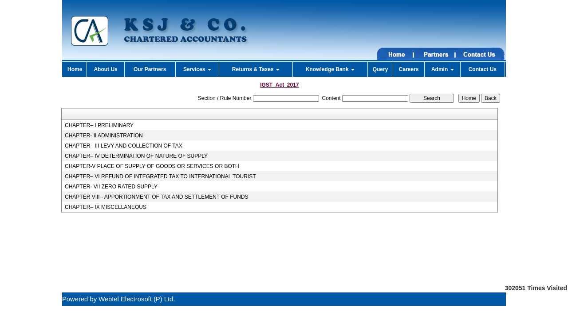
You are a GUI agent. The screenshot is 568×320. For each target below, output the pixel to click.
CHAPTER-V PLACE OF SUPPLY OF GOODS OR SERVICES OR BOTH (152, 166)
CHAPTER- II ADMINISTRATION (104, 135)
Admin (442, 69)
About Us (105, 69)
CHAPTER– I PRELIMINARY (99, 125)
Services (197, 69)
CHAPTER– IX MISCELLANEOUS (105, 207)
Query (380, 69)
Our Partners (150, 69)
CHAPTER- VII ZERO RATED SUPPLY (111, 187)
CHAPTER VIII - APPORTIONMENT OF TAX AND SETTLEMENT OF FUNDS (156, 197)
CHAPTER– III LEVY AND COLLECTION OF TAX (123, 146)
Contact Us (483, 69)
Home (74, 69)
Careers (409, 69)
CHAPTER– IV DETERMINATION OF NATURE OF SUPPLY (136, 156)
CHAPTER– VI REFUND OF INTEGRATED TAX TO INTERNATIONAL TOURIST (160, 176)
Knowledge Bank (330, 69)
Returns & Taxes (256, 69)
